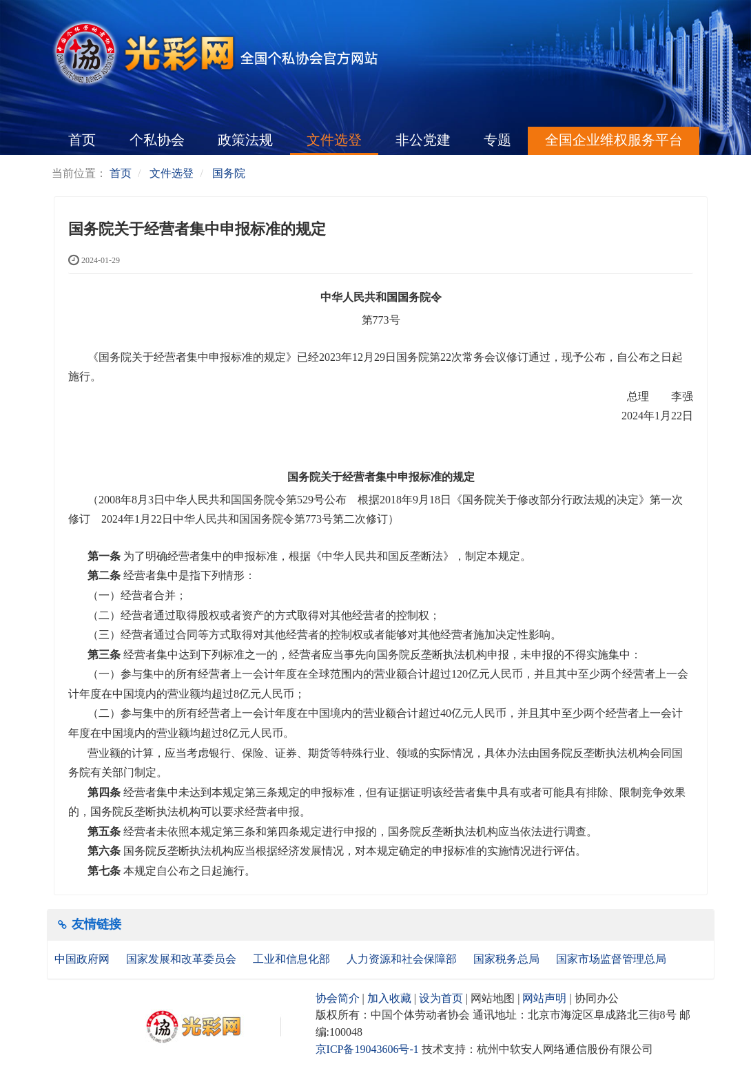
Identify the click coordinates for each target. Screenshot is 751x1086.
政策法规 (245, 139)
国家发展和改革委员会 (182, 959)
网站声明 (544, 998)
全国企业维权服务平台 (614, 139)
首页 (82, 139)
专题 (497, 139)
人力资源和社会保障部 (403, 959)
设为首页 (441, 998)
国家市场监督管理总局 (611, 959)
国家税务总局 (507, 959)
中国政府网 (83, 959)
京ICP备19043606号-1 (367, 1049)
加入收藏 (389, 998)
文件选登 (334, 139)
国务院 (228, 173)
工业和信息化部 (293, 959)
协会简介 (338, 998)
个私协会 (157, 139)
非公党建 (423, 139)
